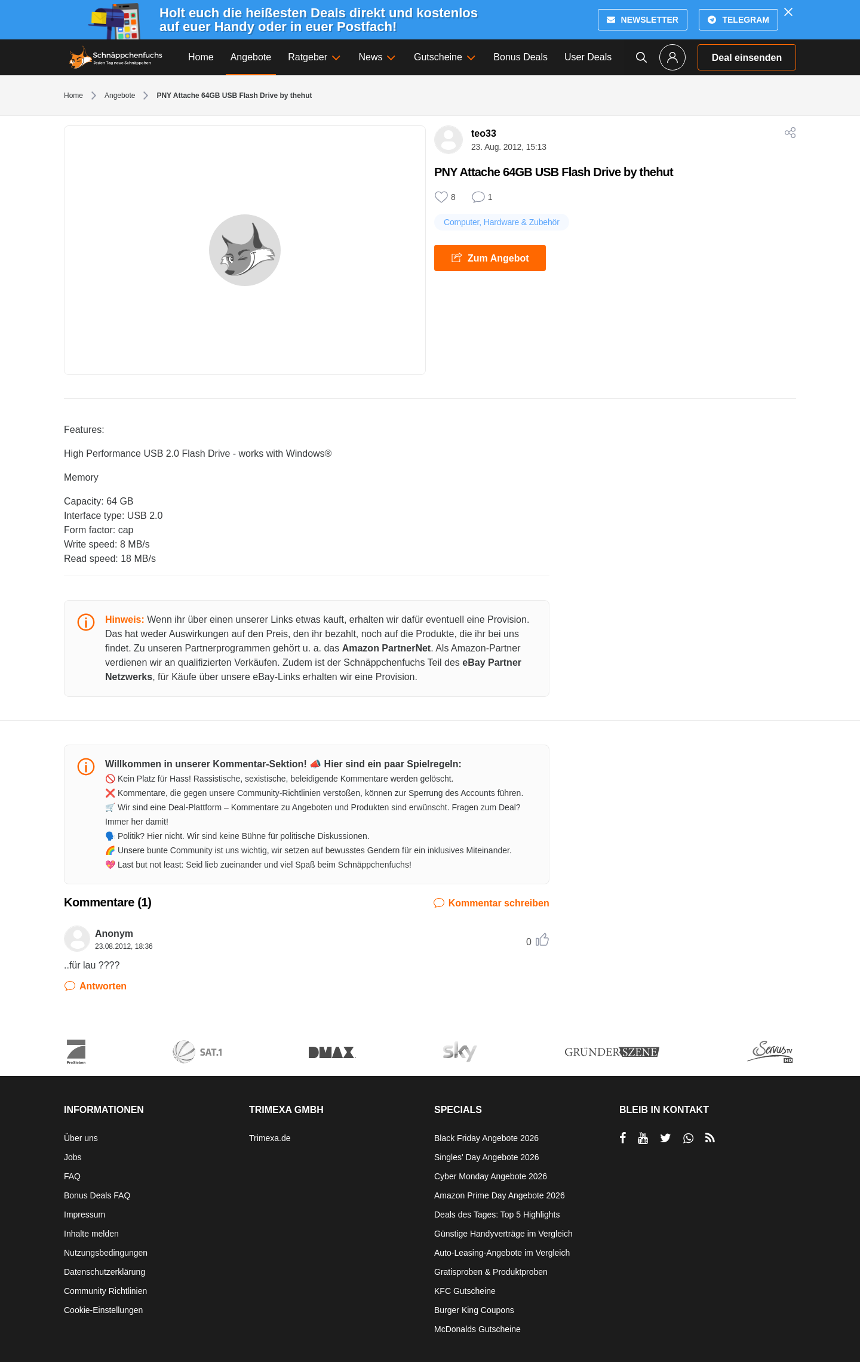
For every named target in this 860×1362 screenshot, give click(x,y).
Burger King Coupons (474, 1310)
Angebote (120, 95)
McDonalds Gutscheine (477, 1329)
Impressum (84, 1214)
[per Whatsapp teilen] (688, 1138)
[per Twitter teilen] (665, 1138)
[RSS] (710, 1138)
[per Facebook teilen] (622, 1138)
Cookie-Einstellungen (103, 1310)
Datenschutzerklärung (104, 1272)
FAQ (72, 1176)
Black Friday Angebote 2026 (486, 1138)
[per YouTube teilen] (643, 1138)
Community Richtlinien (105, 1291)
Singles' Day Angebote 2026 (486, 1157)
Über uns (81, 1138)
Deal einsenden (747, 58)
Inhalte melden (91, 1233)
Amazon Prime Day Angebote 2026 (499, 1195)
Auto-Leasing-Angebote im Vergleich (502, 1253)
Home (73, 95)
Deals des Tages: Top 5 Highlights (497, 1214)
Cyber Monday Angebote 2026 (490, 1176)
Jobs (73, 1157)
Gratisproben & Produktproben (491, 1272)
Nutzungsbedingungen (106, 1253)
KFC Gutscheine (465, 1291)
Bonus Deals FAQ (97, 1195)
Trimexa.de (270, 1138)
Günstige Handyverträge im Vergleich (503, 1233)
